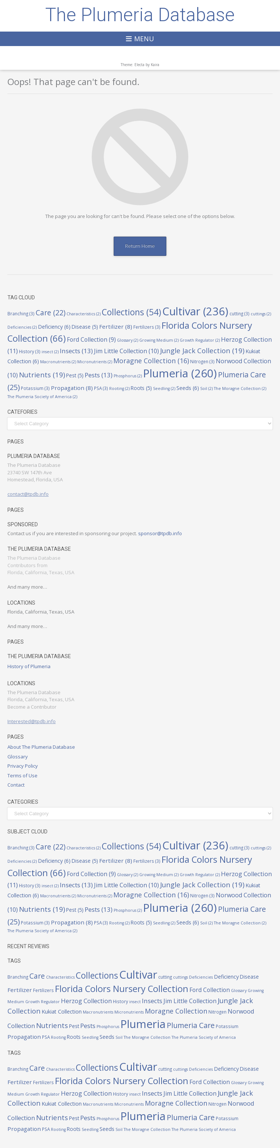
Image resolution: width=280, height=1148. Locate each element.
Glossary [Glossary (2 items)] (127, 340)
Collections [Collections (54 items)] (131, 312)
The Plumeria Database (140, 15)
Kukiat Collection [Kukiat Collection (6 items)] (62, 1011)
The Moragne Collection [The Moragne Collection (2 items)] (240, 388)
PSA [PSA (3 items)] (101, 388)
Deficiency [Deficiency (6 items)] (54, 326)
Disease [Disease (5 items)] (85, 326)
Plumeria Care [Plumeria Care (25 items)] (191, 1025)
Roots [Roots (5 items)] (141, 388)
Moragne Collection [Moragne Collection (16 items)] (151, 360)
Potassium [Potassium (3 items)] (35, 388)
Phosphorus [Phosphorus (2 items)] (128, 375)
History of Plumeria (29, 666)
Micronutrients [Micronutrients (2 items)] (94, 361)
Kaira (155, 64)
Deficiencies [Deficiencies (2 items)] (22, 327)
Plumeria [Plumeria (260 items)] (180, 373)
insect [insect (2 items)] (50, 351)
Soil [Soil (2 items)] (206, 388)
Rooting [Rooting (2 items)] (119, 388)
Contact (16, 784)
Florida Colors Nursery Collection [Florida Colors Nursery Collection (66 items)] (121, 989)
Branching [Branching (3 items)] (21, 313)
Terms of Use (22, 775)
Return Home (140, 246)
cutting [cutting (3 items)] (239, 313)
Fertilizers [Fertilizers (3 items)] (146, 327)
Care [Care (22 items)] (50, 313)
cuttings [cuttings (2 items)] (261, 313)
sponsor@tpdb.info (160, 533)
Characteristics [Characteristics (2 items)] (83, 313)
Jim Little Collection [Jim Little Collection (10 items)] (126, 351)
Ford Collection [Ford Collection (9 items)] (91, 339)
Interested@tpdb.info (31, 721)
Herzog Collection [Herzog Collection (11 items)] (86, 1000)
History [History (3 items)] (29, 351)
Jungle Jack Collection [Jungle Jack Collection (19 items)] (202, 350)
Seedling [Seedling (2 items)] (164, 388)
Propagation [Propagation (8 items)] (72, 387)
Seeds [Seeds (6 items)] (187, 387)
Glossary (17, 756)
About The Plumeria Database (41, 747)
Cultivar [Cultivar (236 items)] (195, 311)
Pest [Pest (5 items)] (75, 375)
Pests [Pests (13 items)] (99, 375)
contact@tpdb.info (28, 494)
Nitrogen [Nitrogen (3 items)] (202, 361)
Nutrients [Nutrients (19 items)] (42, 374)
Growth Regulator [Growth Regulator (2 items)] (200, 340)
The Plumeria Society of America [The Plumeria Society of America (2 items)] (42, 396)
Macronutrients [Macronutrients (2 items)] (58, 361)
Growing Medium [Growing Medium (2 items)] (159, 340)
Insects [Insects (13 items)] (76, 351)
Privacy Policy (22, 765)
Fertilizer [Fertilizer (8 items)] (115, 326)
